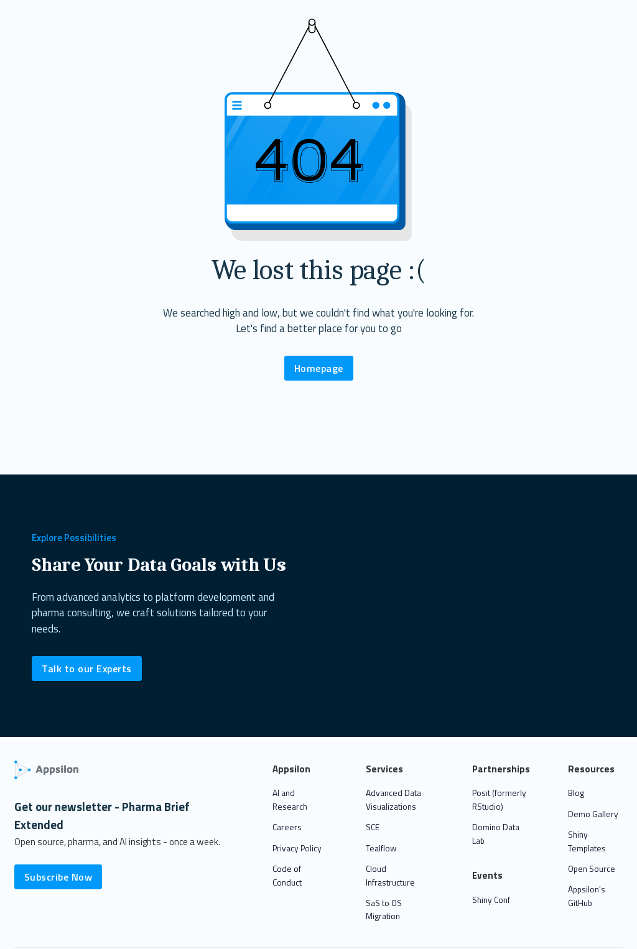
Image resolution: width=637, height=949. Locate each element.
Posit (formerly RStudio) (499, 800)
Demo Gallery (593, 814)
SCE (372, 827)
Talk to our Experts (87, 668)
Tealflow (381, 848)
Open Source (591, 869)
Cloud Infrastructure (390, 876)
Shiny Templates (587, 841)
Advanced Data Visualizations (393, 800)
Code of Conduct (287, 876)
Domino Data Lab (495, 834)
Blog (576, 793)
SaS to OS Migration (384, 910)
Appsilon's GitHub (586, 896)
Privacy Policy (297, 848)
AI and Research (289, 800)
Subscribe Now (58, 876)
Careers (287, 827)
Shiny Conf (491, 900)
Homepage (318, 368)
